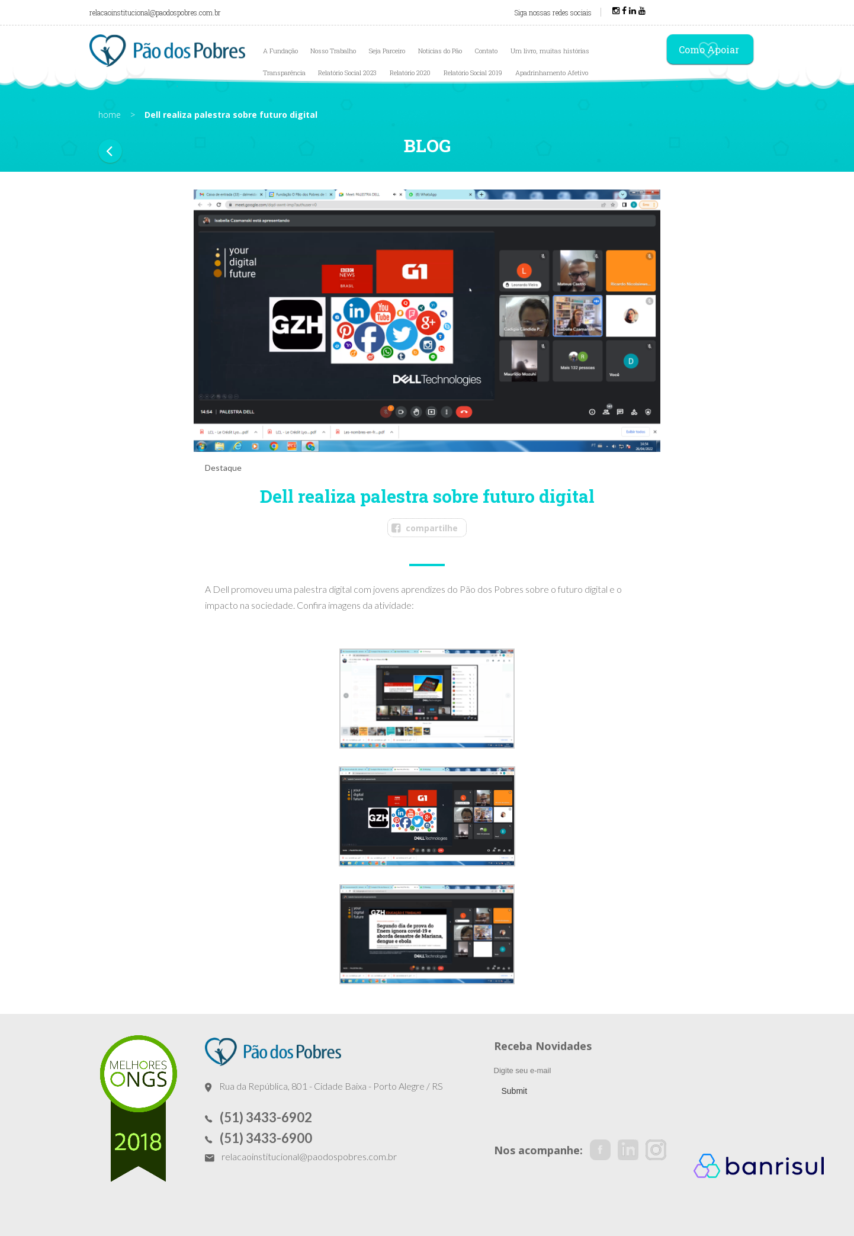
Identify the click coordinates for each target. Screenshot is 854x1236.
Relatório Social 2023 (347, 72)
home (109, 114)
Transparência (284, 72)
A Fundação (280, 50)
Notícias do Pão (440, 50)
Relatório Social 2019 (473, 72)
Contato (486, 50)
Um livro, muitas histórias (550, 50)
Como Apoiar (709, 50)
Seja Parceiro (387, 50)
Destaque (223, 467)
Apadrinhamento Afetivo (551, 72)
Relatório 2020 (410, 72)
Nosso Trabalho (333, 50)
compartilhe (432, 528)
